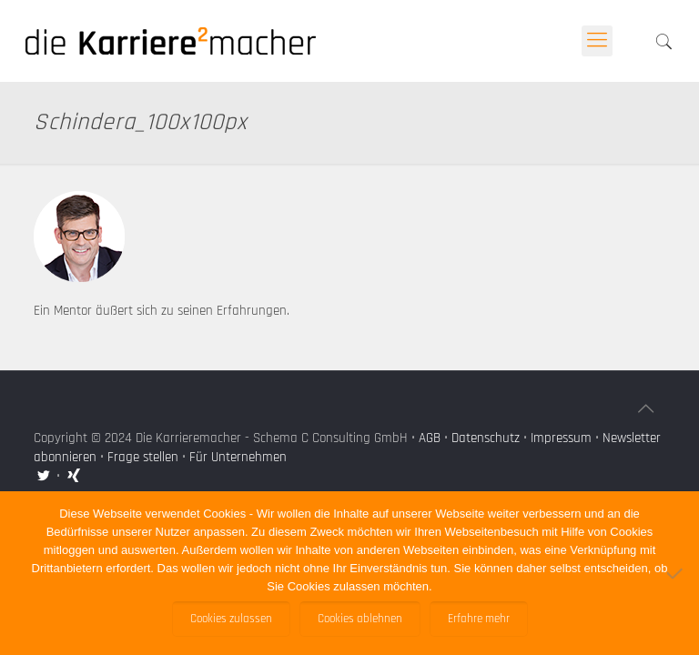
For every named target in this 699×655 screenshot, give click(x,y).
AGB (430, 438)
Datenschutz (485, 438)
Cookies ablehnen (360, 619)
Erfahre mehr (479, 619)
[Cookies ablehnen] (676, 573)
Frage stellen (142, 457)
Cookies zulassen (231, 619)
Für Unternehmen (238, 457)
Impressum (561, 438)
